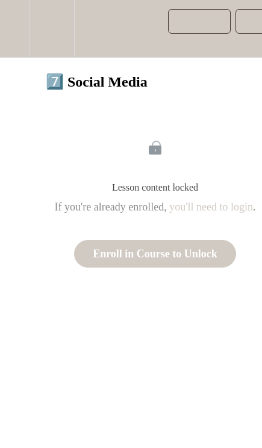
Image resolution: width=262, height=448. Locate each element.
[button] (14, 28)
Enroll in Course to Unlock (155, 254)
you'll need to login (211, 207)
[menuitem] (51, 28)
